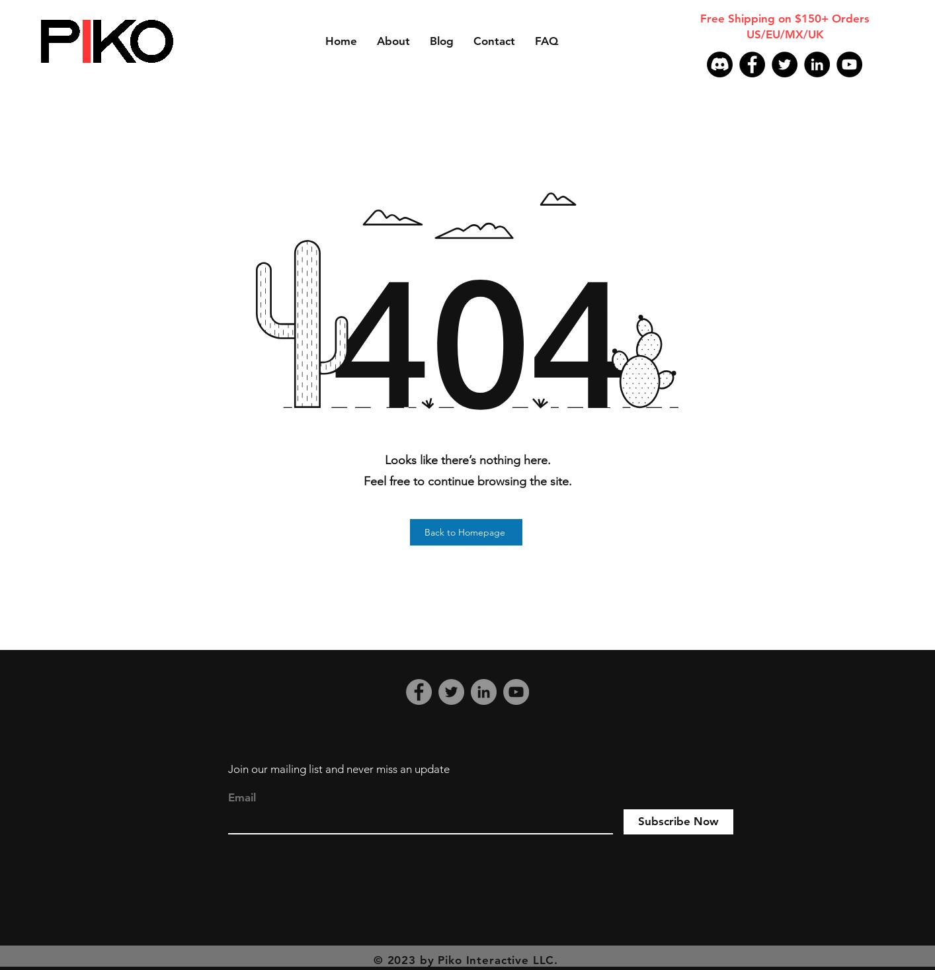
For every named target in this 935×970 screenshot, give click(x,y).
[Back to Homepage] (466, 532)
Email (242, 797)
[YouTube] (849, 64)
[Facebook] (752, 64)
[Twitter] (784, 64)
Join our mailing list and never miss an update (339, 769)
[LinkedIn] (817, 64)
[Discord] (720, 64)
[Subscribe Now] (678, 821)
